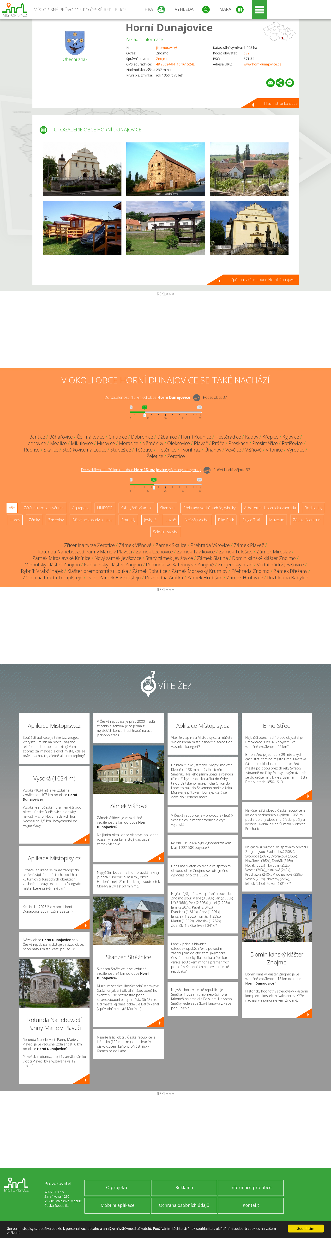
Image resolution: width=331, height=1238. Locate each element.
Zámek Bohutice (149, 571)
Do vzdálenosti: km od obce (147, 397)
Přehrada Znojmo (250, 571)
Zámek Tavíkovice (196, 551)
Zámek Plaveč (249, 545)
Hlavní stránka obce (281, 103)
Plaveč (201, 443)
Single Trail (251, 519)
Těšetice (144, 449)
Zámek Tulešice (236, 551)
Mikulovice (82, 443)
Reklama (184, 1187)
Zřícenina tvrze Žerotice (89, 545)
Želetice (154, 456)
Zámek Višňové (135, 545)
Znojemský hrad (235, 564)
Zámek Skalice (171, 545)
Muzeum (276, 519)
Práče (218, 443)
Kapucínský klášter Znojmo (113, 564)
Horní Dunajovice (169, 27)
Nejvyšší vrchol (197, 519)
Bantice (37, 437)
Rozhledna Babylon (287, 577)
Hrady (15, 519)
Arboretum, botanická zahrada (270, 507)
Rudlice (32, 449)
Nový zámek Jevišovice (118, 558)
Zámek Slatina (212, 558)
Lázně (170, 519)
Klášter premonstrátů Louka (97, 571)
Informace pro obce (250, 1187)
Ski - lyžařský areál (136, 507)
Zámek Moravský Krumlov (199, 571)
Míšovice (106, 443)
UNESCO (105, 507)
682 (246, 53)
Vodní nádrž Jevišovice (280, 564)
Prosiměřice (265, 443)
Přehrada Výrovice (210, 545)
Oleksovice (178, 443)
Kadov (251, 437)
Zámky (34, 519)
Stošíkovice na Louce (84, 449)
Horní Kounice (196, 437)
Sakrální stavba (165, 531)
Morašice (128, 443)
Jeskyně (150, 519)
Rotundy (128, 519)
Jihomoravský (166, 47)
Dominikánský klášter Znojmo (264, 558)
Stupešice (120, 449)
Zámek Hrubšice (205, 577)
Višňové (253, 449)
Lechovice (35, 443)
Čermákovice (90, 437)
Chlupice (117, 437)
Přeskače (238, 443)
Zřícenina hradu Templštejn (53, 577)
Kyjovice (291, 437)
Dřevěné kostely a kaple (92, 519)
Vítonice (274, 449)
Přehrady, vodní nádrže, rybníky (209, 507)
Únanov (213, 449)
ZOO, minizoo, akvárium (44, 507)
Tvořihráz (190, 449)
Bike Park (226, 519)
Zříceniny (56, 519)
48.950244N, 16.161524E (175, 64)
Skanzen (167, 507)
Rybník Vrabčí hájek (42, 571)
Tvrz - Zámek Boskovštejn (114, 577)
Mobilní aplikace (117, 1205)
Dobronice (142, 437)
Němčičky (152, 443)
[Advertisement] (166, 332)
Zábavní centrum (307, 519)
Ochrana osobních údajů (184, 1205)
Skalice (51, 449)
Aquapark (80, 507)
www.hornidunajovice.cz (262, 64)
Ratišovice (292, 443)
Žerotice (176, 456)
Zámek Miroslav (274, 551)
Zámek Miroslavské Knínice (61, 558)
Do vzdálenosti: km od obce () (141, 469)
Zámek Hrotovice (245, 577)
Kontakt (251, 1205)
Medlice (58, 443)
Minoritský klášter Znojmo (52, 564)
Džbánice (167, 437)
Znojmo (162, 58)
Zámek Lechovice (154, 551)
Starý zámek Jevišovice (169, 558)
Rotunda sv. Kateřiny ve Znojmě (180, 564)
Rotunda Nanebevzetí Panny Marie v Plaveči (85, 551)
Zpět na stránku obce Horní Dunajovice (264, 279)
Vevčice (233, 449)
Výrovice (295, 449)
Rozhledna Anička (164, 577)
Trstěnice (166, 449)
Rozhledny (313, 507)
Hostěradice (228, 437)
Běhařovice (61, 437)
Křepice (270, 437)
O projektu (117, 1187)
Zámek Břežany (290, 571)
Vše (12, 507)
